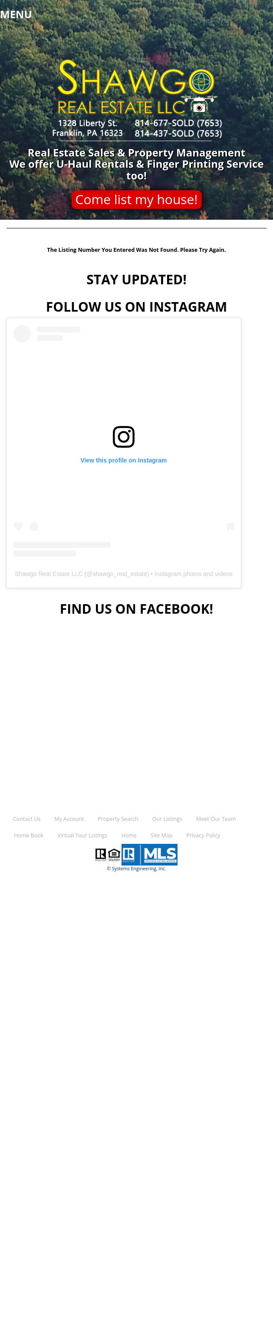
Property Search (118, 819)
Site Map (162, 835)
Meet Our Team (216, 819)
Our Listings (167, 819)
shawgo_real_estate (119, 573)
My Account (69, 819)
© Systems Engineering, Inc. (136, 869)
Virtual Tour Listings (82, 835)
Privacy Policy (203, 835)
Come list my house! (137, 199)
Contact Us (26, 819)
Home (129, 835)
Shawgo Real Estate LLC (48, 573)
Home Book (28, 835)
